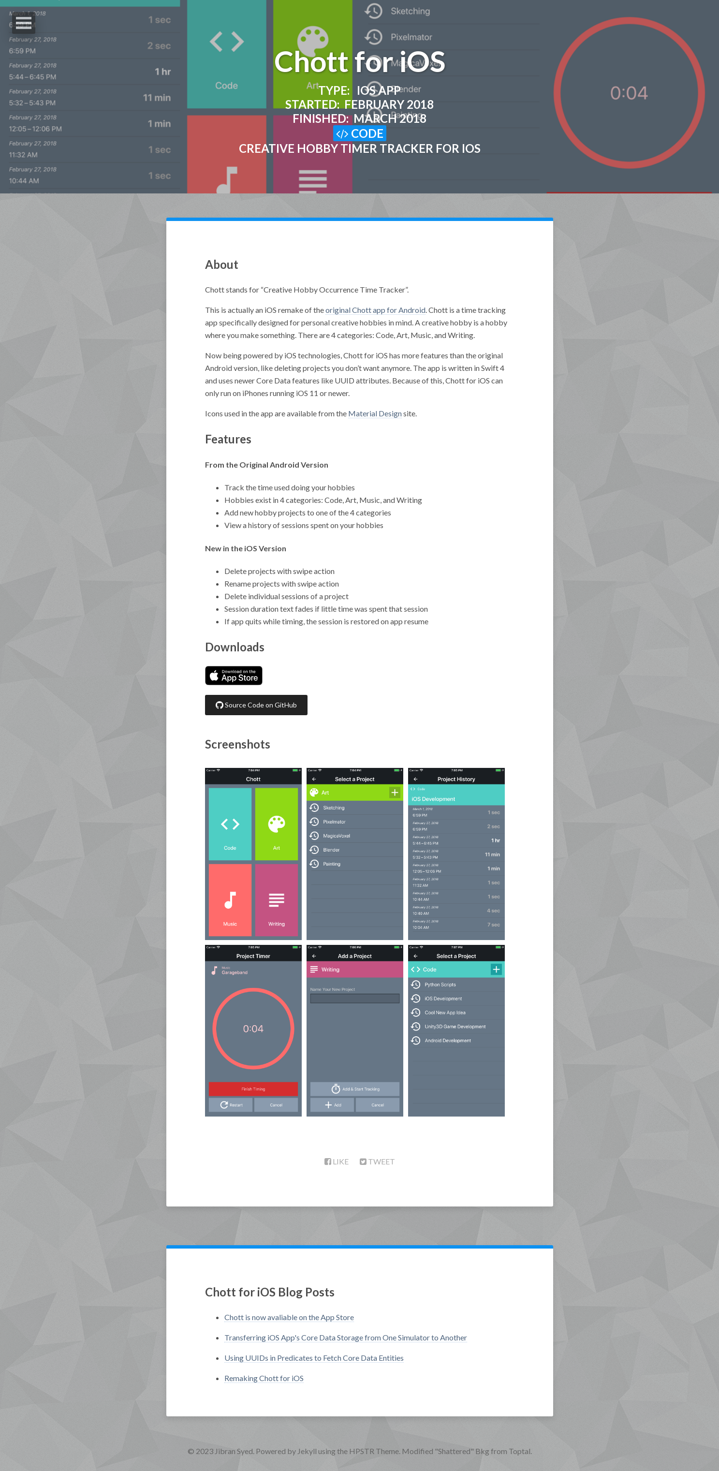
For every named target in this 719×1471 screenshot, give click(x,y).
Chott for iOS (359, 61)
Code (359, 133)
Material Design (375, 413)
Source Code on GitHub (256, 705)
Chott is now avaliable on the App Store (289, 1317)
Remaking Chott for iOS (264, 1378)
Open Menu (23, 23)
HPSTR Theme (374, 1451)
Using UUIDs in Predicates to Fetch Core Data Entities (314, 1357)
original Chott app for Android (375, 309)
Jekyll (307, 1451)
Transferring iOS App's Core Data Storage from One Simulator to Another (345, 1337)
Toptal (519, 1451)
